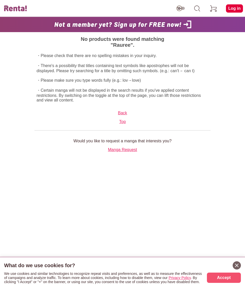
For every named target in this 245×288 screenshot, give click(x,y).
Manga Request (122, 149)
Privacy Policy (180, 278)
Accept (224, 277)
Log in (234, 8)
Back (122, 113)
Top (122, 121)
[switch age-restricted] (181, 8)
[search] (197, 8)
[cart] (213, 8)
